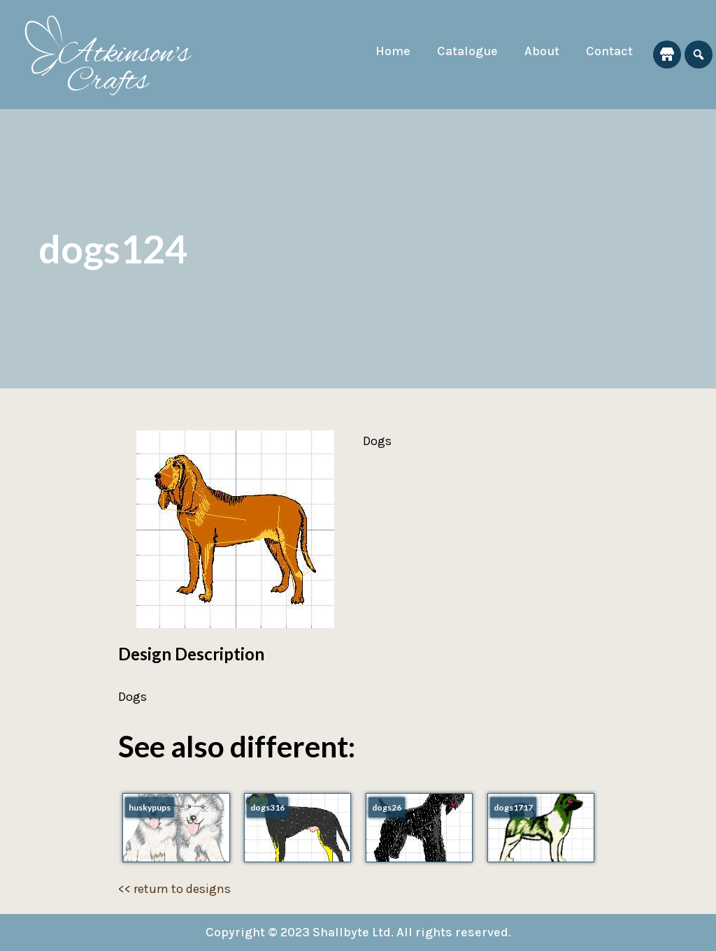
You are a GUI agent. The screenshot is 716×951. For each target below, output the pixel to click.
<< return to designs (174, 888)
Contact (609, 51)
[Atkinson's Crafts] (115, 54)
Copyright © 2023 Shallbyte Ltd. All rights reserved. (358, 932)
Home (392, 51)
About (541, 51)
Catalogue (467, 51)
